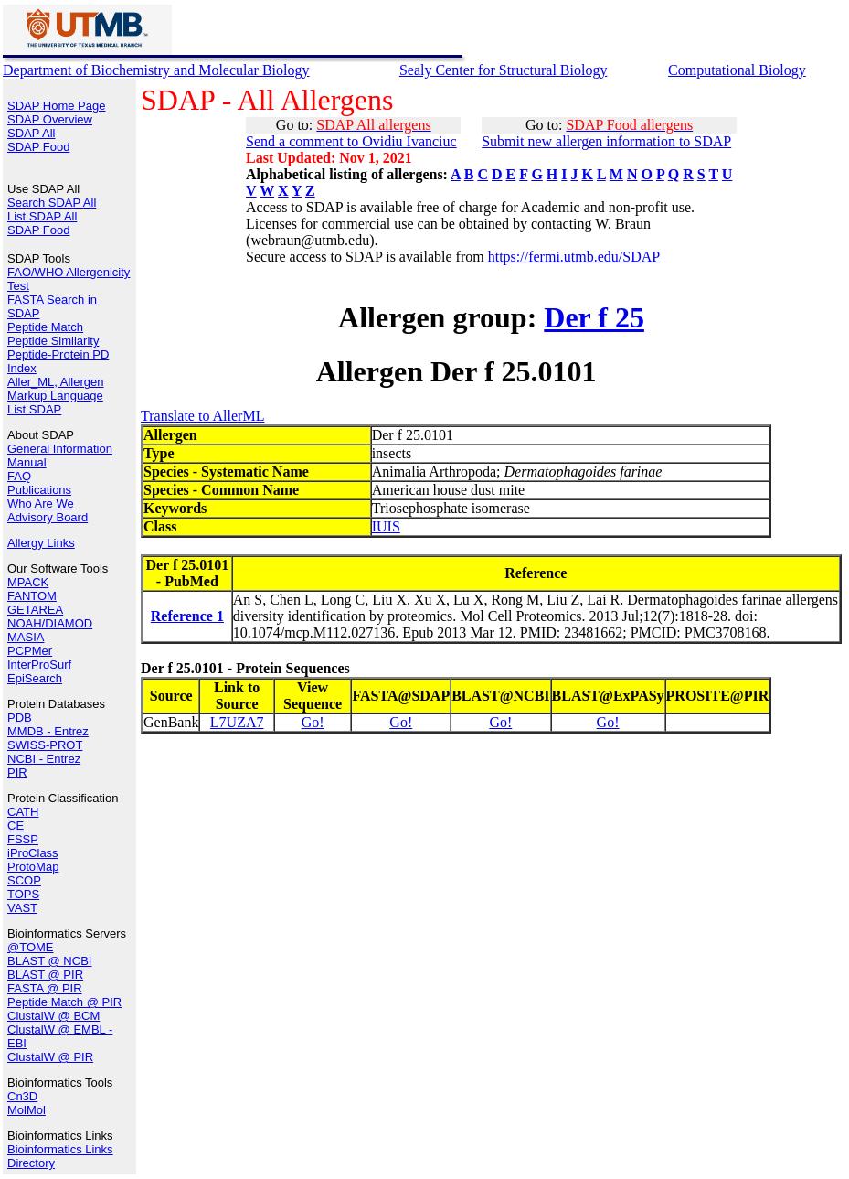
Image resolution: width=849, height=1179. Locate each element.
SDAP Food (38, 147)
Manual (27, 462)
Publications (39, 490)
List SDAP (34, 409)
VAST (22, 908)
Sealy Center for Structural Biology (503, 70)
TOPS (23, 894)
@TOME (30, 947)
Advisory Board (47, 517)
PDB (19, 717)
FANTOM (32, 596)
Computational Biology (737, 70)
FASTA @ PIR (44, 988)
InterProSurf (39, 664)
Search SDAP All (51, 202)
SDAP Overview (49, 119)
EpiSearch (34, 678)
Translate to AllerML (202, 415)
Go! (313, 722)
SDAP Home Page (56, 106)
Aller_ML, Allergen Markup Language (55, 388)
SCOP (24, 880)
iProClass (32, 853)
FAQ (19, 476)
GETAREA (35, 609)
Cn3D (22, 1096)
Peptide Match (45, 327)
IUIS (386, 526)
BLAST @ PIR (45, 974)
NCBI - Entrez (43, 759)
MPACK (27, 582)
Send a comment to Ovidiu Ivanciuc (351, 141)
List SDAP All (42, 216)
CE (15, 825)
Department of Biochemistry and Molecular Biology (156, 70)
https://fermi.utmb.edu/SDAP (574, 256)
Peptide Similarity (53, 341)
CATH (22, 812)
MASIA (25, 637)
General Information (59, 449)
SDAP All (31, 133)
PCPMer (29, 651)
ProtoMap (32, 867)
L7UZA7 (237, 722)
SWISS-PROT (44, 745)
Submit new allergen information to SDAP (606, 141)
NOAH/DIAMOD (49, 623)
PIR (17, 772)
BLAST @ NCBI (49, 961)
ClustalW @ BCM (53, 1016)
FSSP (22, 839)
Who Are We (40, 503)
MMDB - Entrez (48, 731)
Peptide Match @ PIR (64, 1002)
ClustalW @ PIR (50, 1057)
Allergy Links (41, 543)
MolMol (26, 1110)
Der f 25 (594, 317)
